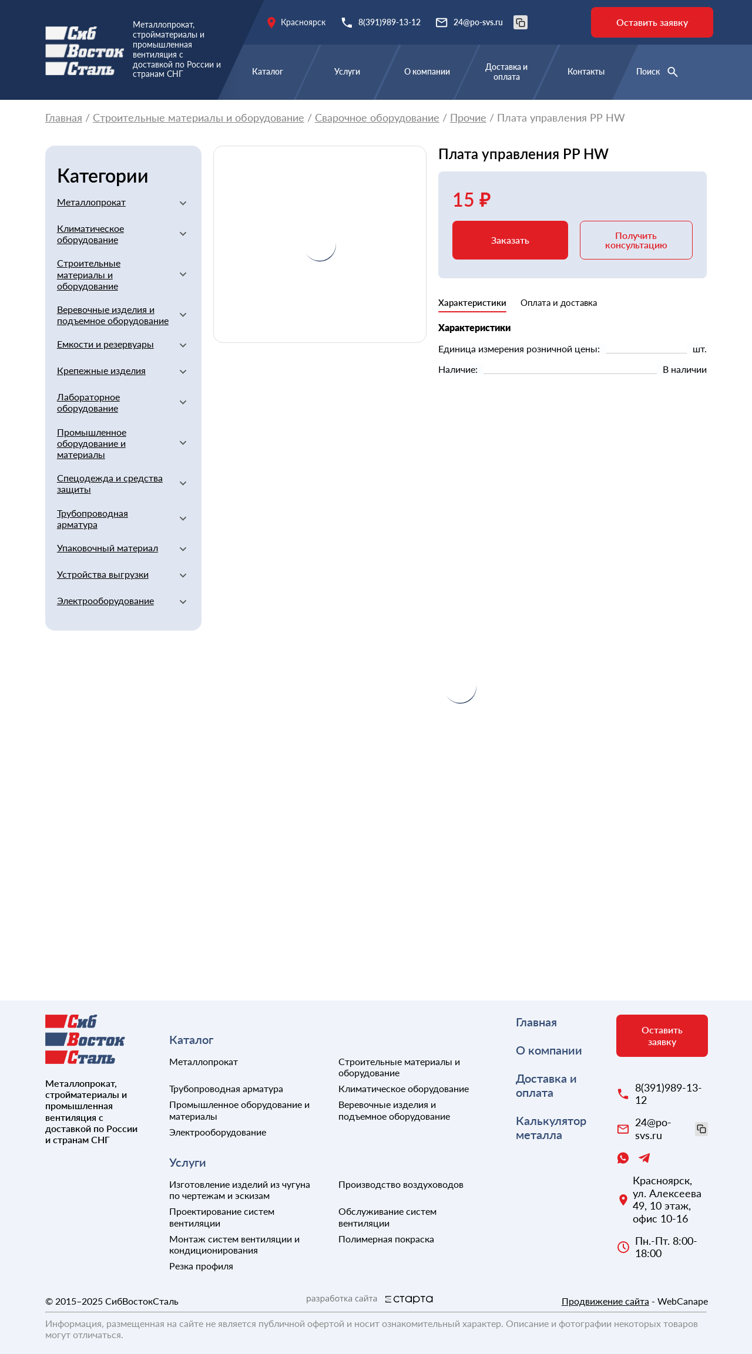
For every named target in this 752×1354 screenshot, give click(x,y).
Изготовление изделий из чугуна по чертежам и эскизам (239, 1189)
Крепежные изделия (101, 370)
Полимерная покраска (386, 1238)
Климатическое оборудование (90, 234)
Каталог (267, 71)
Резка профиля (201, 1265)
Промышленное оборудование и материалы (91, 443)
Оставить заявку (652, 22)
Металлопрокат (91, 201)
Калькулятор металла (551, 1127)
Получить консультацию (636, 240)
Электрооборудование (105, 600)
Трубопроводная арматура (92, 518)
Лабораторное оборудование (88, 402)
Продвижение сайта (605, 1300)
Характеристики (472, 302)
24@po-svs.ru (491, 22)
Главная (63, 118)
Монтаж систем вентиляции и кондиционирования (234, 1244)
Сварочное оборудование (377, 118)
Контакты (586, 71)
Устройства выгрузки (103, 574)
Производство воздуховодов (401, 1184)
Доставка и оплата (506, 72)
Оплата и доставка (559, 302)
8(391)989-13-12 (389, 22)
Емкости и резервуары (105, 343)
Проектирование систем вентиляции (221, 1216)
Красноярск (303, 22)
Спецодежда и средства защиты (110, 483)
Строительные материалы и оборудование (198, 118)
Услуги (347, 71)
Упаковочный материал (107, 547)
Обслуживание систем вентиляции (387, 1216)
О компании (427, 71)
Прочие (468, 118)
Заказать (510, 239)
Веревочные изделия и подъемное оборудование (113, 315)
